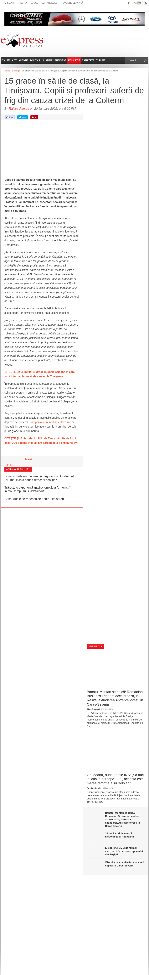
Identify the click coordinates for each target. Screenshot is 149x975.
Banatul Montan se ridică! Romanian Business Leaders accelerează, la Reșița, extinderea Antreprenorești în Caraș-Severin (115, 698)
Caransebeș (49, 3)
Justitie (47, 60)
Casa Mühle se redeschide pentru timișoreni (34, 499)
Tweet (28, 459)
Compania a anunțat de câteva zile (50, 422)
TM (8, 60)
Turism (100, 60)
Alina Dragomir (94, 709)
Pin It (8, 464)
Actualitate (20, 60)
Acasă (7, 71)
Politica (35, 60)
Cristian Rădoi (93, 788)
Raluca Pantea (19, 108)
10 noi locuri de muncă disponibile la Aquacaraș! (120, 835)
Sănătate (88, 60)
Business (60, 60)
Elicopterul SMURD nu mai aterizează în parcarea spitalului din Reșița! (124, 851)
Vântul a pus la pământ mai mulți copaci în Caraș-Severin (124, 864)
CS (3, 60)
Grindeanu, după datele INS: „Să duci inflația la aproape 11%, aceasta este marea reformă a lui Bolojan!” (115, 779)
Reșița (23, 3)
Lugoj (34, 3)
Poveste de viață (72, 3)
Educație (74, 60)
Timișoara (9, 3)
